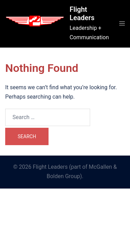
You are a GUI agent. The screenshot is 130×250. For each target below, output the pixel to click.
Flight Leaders (82, 13)
